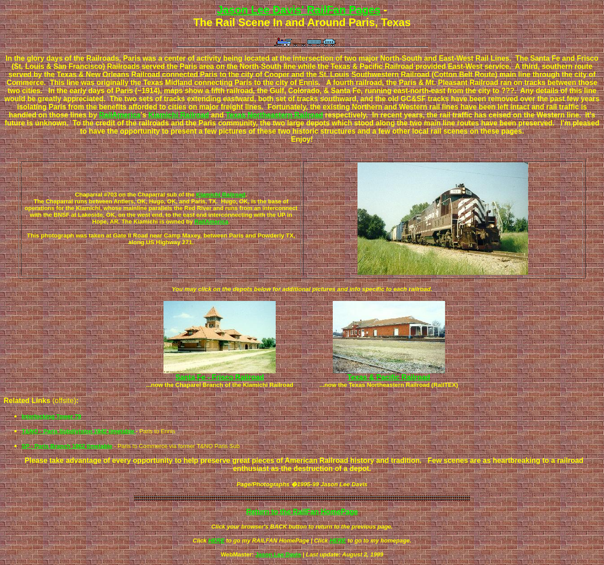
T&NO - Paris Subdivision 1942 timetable (79, 431)
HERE (216, 540)
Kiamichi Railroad (178, 115)
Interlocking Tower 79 (51, 416)
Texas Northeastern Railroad (274, 115)
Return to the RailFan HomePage (302, 512)
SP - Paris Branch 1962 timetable (67, 446)
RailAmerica (120, 115)
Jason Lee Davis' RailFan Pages (299, 10)
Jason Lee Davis (278, 554)
